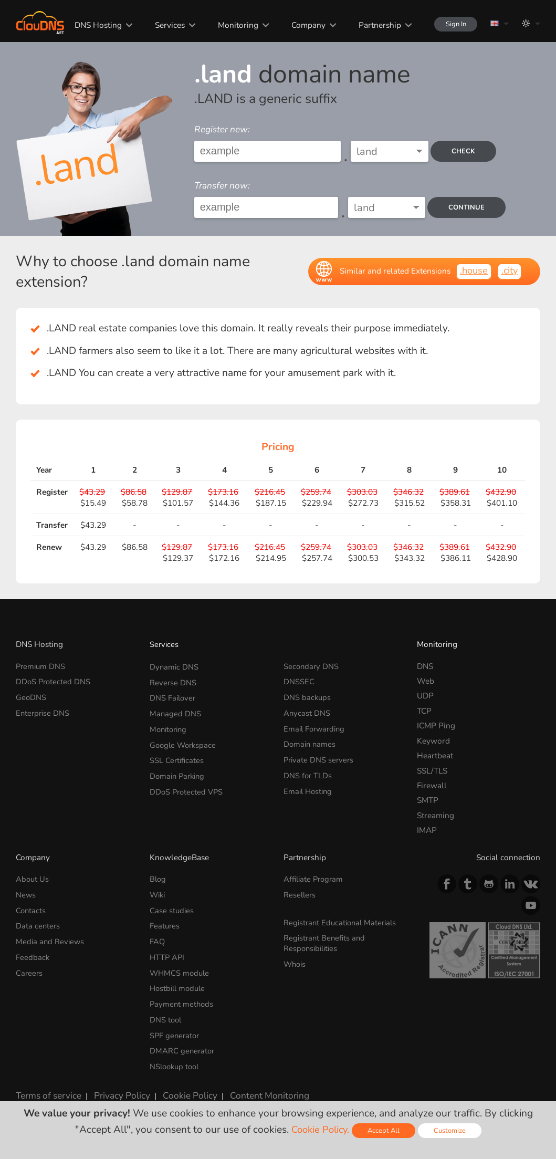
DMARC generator (183, 1043)
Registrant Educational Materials (343, 920)
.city (509, 270)
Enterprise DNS (43, 710)
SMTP (427, 800)
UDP (425, 695)
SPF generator (176, 1027)
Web (425, 680)
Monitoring (229, 24)
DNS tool (166, 1013)
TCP (424, 710)
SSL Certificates (177, 755)
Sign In (450, 24)
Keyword (433, 740)
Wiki (158, 894)
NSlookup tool (176, 1057)
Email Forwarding (316, 725)
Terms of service (45, 1085)
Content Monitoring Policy (261, 1085)
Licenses (31, 1094)
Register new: (222, 129)
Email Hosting (309, 785)
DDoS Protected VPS (188, 785)
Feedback (33, 953)
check (466, 151)
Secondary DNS (312, 666)
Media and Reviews (51, 938)
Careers (30, 968)
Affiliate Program (315, 878)
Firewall (432, 785)
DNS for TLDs (308, 770)
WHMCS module (181, 968)
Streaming (435, 815)
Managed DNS (176, 710)
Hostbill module (179, 983)
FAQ (157, 938)
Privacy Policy (113, 1085)
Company (299, 24)
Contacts (31, 908)
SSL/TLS (432, 770)
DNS (425, 666)
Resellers (300, 894)
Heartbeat (435, 755)
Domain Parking (179, 770)
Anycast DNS (307, 710)
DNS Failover (173, 695)
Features (165, 923)
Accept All (385, 1130)
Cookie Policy (176, 1085)
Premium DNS (41, 666)
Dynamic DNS (175, 666)
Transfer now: (222, 186)
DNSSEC (299, 680)
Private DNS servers (320, 755)
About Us (33, 878)
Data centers (38, 923)
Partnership (370, 24)
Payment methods (182, 998)
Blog (158, 878)
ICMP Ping (436, 725)
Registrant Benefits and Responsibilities (326, 940)
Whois (296, 960)
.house (471, 270)
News (26, 894)
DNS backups (308, 695)
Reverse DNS (173, 680)
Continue (466, 207)
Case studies (172, 908)
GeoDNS (31, 695)
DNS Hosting (90, 24)
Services (161, 24)
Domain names (311, 740)
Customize (452, 1130)
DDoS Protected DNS (54, 680)
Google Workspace (184, 740)
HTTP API (168, 953)
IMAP (427, 830)
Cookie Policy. (319, 1129)
